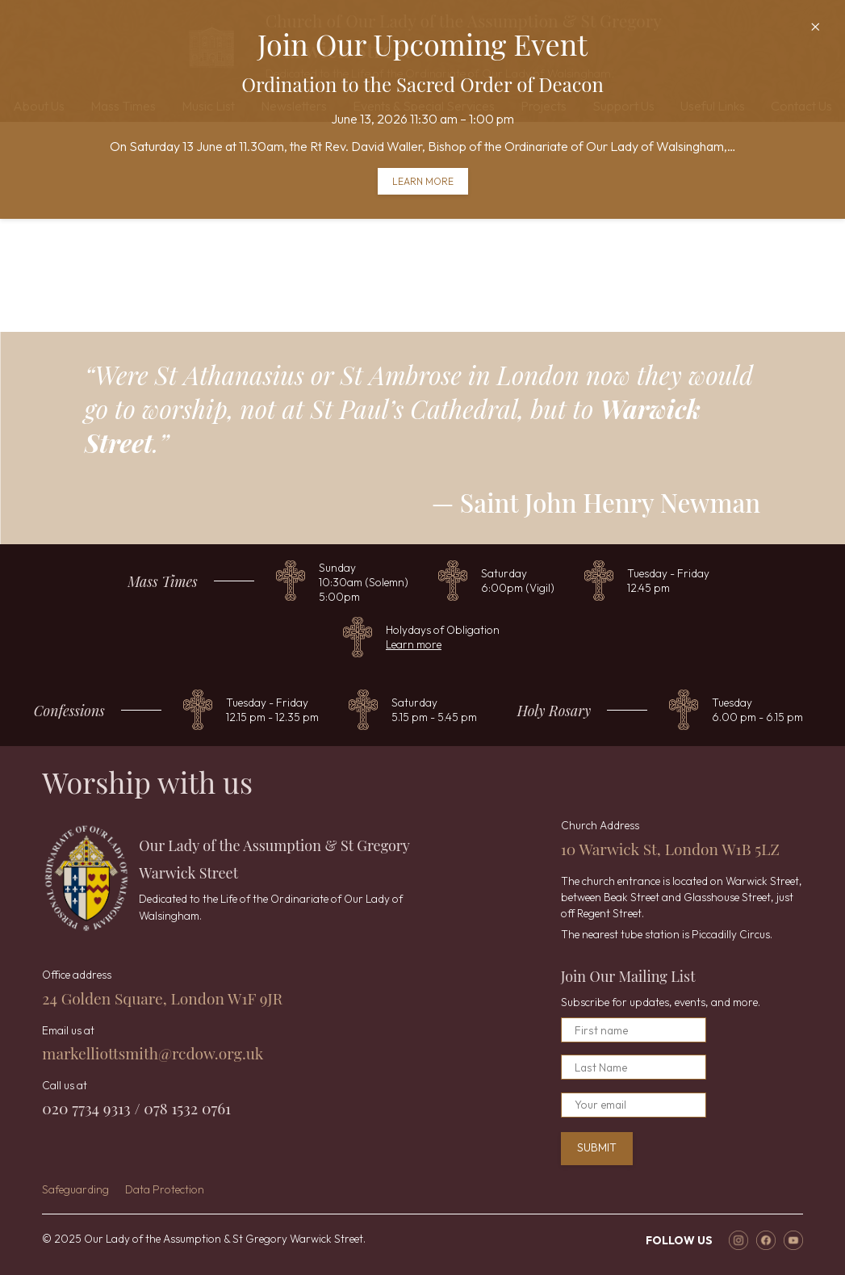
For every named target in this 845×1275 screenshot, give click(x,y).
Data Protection (164, 1189)
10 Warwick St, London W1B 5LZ (670, 848)
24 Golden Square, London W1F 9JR (162, 998)
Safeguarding (75, 1189)
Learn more (423, 181)
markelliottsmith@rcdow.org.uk (152, 1052)
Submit (597, 1147)
